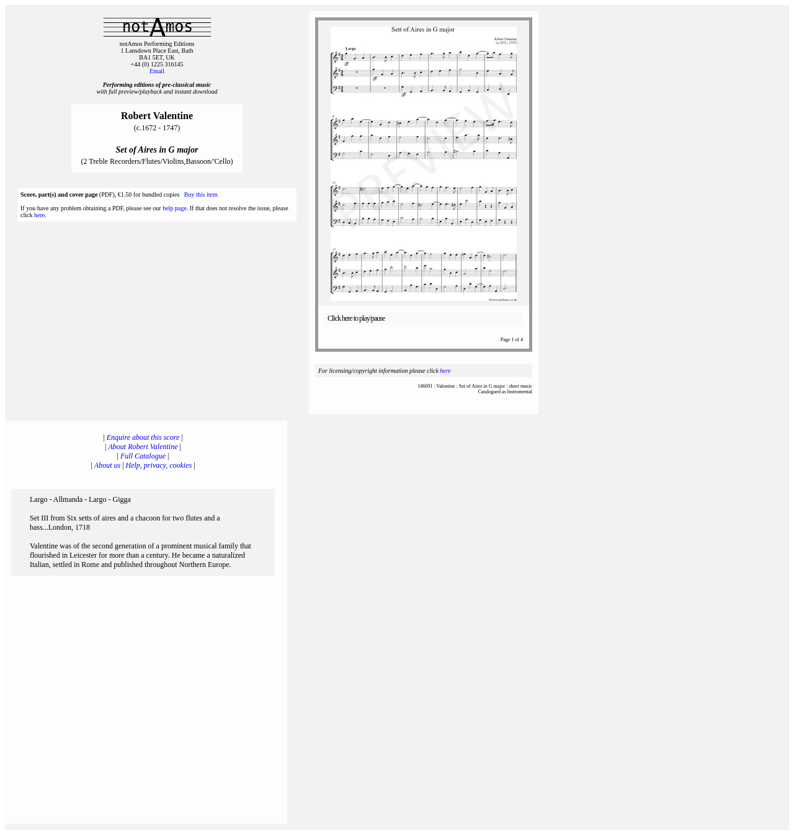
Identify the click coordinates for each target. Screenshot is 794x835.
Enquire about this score (143, 437)
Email (156, 71)
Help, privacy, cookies (159, 465)
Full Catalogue (143, 456)
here (39, 215)
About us (107, 465)
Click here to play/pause (356, 318)
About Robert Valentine (143, 446)
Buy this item (201, 194)
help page (175, 208)
